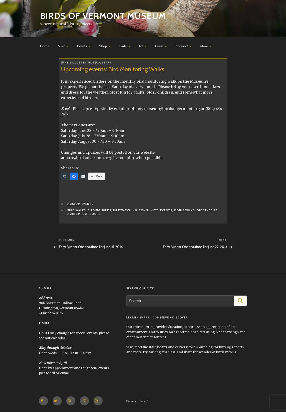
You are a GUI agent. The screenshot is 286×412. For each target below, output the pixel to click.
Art (143, 46)
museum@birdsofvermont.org (172, 108)
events (166, 210)
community (148, 210)
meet (138, 347)
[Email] (83, 176)
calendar (58, 338)
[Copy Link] (65, 176)
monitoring (184, 210)
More (206, 46)
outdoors (91, 214)
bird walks (76, 210)
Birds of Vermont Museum (103, 16)
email (64, 373)
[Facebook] (74, 176)
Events (84, 46)
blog (209, 347)
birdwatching (125, 210)
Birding (94, 210)
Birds (125, 46)
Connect (183, 46)
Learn (161, 46)
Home (44, 46)
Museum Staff (99, 62)
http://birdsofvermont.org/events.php (99, 157)
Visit (63, 46)
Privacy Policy (135, 401)
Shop (105, 46)
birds (106, 210)
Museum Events (80, 204)
